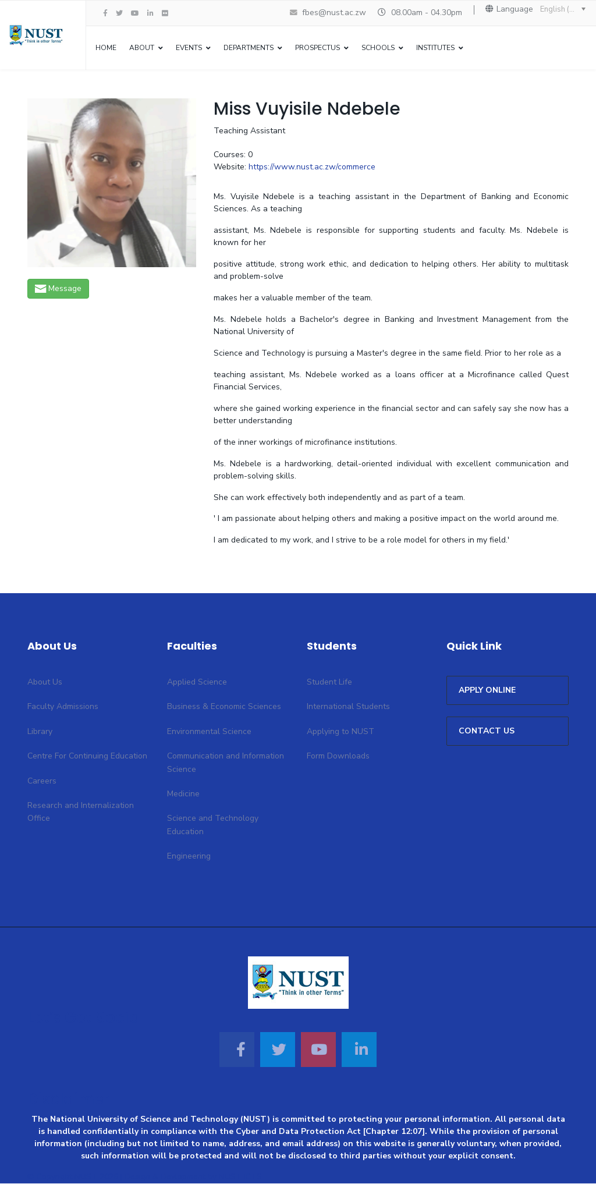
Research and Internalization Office (80, 813)
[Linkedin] (359, 1050)
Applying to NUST (340, 732)
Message (58, 289)
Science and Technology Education (212, 826)
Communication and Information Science (225, 763)
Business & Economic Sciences (224, 707)
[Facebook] (236, 1050)
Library (39, 732)
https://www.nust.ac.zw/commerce (312, 167)
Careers (41, 781)
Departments (249, 47)
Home (105, 47)
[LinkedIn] (150, 13)
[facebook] (105, 13)
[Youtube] (135, 13)
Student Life (329, 683)
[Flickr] (165, 13)
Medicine (183, 794)
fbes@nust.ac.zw (334, 12)
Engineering (189, 857)
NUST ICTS (240, 1177)
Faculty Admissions (62, 707)
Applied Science (197, 683)
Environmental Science (209, 732)
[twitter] (119, 13)
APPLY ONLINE (487, 691)
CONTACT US (487, 732)
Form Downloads (338, 757)
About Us (44, 683)
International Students (348, 707)
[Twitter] (277, 1050)
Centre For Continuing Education (87, 757)
